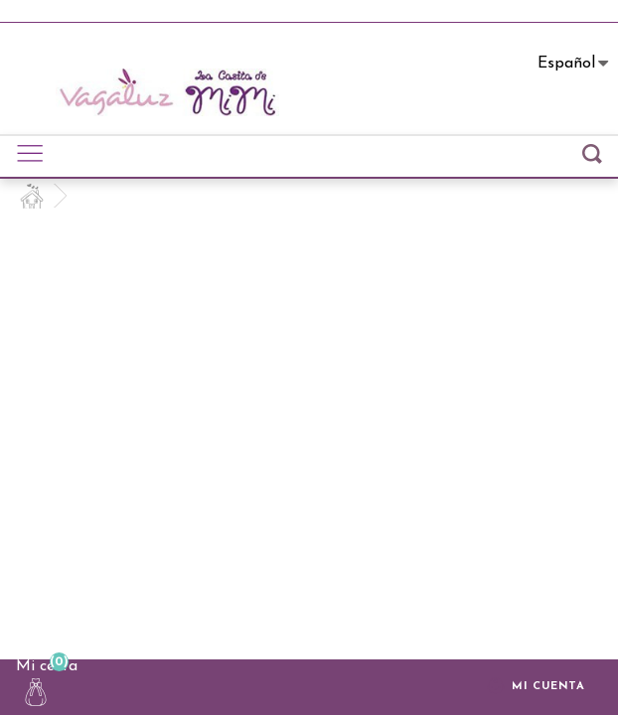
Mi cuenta (536, 688)
